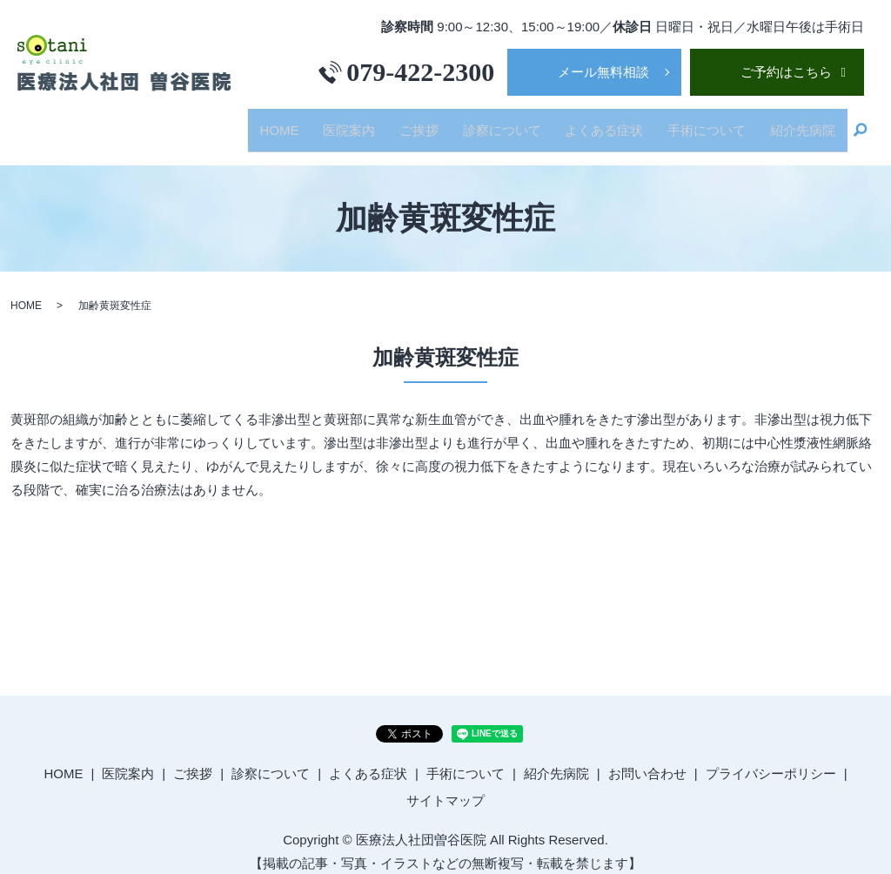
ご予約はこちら (786, 71)
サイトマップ (445, 786)
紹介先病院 (806, 122)
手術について (717, 122)
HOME (325, 122)
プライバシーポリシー (771, 758)
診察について (526, 122)
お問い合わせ (647, 758)
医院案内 (388, 122)
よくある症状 (622, 122)
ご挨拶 (451, 122)
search (860, 124)
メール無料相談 (603, 71)
